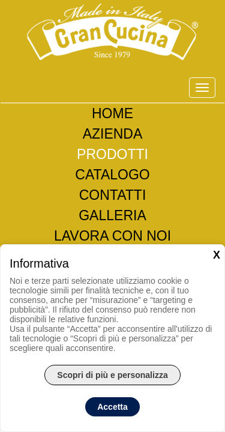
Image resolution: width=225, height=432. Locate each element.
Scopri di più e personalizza (112, 375)
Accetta (112, 407)
